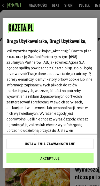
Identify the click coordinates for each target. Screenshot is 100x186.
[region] (50, 93)
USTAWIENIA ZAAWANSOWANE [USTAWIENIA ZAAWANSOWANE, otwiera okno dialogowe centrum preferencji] (50, 144)
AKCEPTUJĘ (50, 158)
